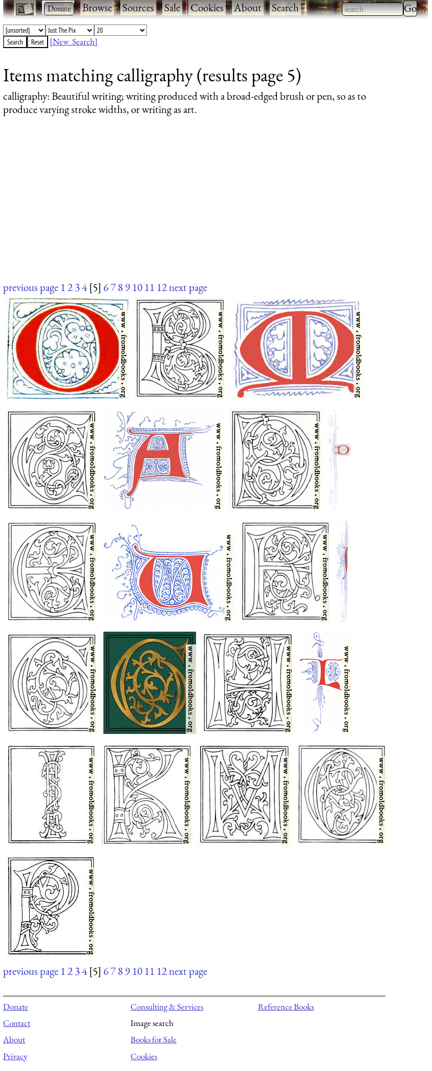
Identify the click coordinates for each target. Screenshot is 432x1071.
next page (188, 287)
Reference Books (286, 1006)
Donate (15, 1006)
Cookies (207, 7)
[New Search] (74, 41)
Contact (16, 1023)
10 (137, 287)
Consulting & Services (167, 1006)
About (248, 7)
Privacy (15, 1056)
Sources (138, 7)
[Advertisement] (209, 208)
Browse (97, 7)
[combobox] (372, 9)
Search (285, 7)
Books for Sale (154, 1039)
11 (149, 287)
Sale (172, 7)
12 (162, 287)
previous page (30, 287)
